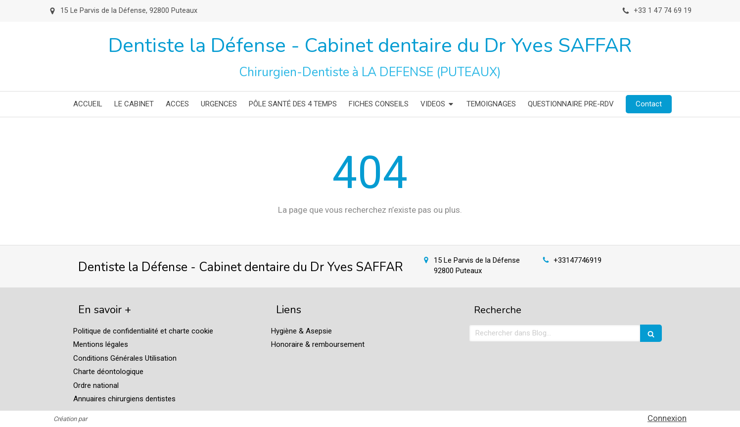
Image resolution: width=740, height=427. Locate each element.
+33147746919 (577, 260)
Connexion (667, 418)
